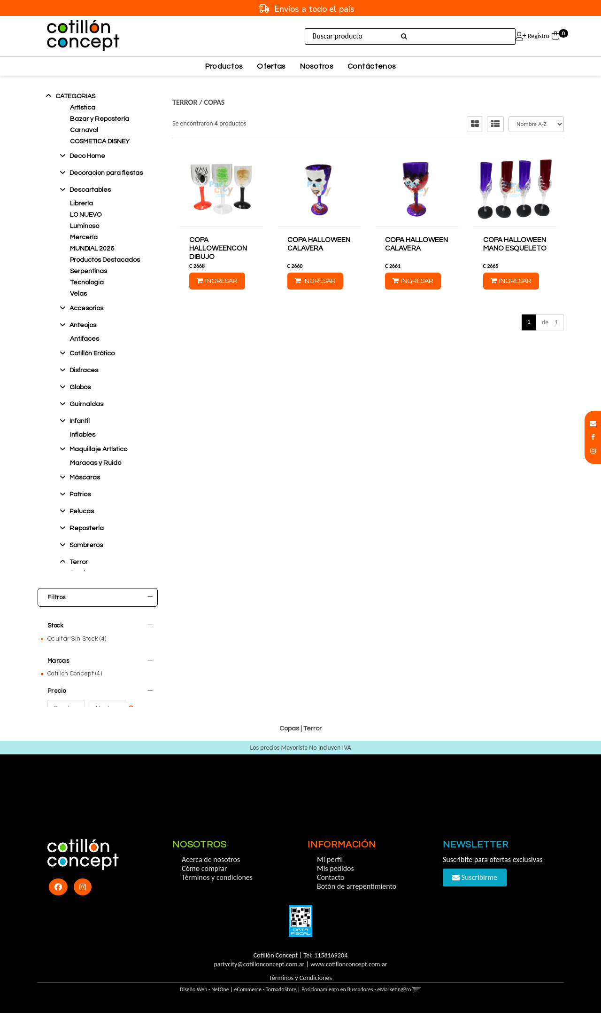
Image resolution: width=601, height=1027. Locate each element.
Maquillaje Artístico (98, 449)
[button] (593, 424)
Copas (214, 102)
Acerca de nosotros (211, 873)
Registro (537, 36)
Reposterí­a (86, 528)
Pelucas (81, 511)
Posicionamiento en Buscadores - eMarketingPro (356, 1003)
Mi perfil (330, 873)
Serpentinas (88, 271)
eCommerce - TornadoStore (265, 1003)
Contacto (330, 891)
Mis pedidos (335, 882)
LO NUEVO (85, 215)
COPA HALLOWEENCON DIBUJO (218, 248)
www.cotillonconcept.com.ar (348, 978)
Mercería (84, 237)
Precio (100, 686)
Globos (80, 387)
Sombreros (86, 545)
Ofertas (271, 66)
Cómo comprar (204, 882)
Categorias (75, 96)
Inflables (82, 434)
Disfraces (83, 370)
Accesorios (86, 308)
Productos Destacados (105, 260)
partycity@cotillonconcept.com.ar (259, 978)
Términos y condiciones (217, 891)
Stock (100, 625)
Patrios (80, 494)
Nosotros (316, 66)
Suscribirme (474, 891)
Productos (224, 66)
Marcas (100, 656)
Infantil (79, 421)
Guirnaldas (86, 404)
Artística (82, 107)
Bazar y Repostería (99, 119)
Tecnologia (87, 282)
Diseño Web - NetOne (204, 1003)
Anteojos (82, 325)
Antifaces (84, 339)
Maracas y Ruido (95, 463)
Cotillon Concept (74, 669)
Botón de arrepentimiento (356, 900)
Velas (78, 293)
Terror (78, 562)
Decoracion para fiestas (106, 173)
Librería (81, 203)
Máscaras (84, 477)
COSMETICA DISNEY (100, 141)
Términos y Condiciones (300, 992)
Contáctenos (371, 66)
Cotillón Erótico (92, 353)
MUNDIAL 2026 (92, 248)
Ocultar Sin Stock (76, 638)
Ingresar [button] (498, 36)
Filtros (100, 597)
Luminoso (84, 226)
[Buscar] (402, 36)
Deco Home (87, 156)
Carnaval (84, 130)
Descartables (90, 190)
